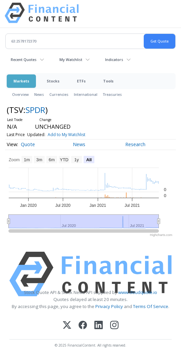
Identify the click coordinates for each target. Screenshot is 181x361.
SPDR (35, 109)
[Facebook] (83, 325)
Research (135, 144)
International (85, 94)
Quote (28, 144)
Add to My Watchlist (66, 134)
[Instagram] (114, 325)
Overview (20, 94)
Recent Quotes (24, 59)
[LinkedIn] (98, 325)
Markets (21, 80)
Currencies (59, 94)
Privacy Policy (109, 306)
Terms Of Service (150, 306)
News (39, 94)
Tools (108, 80)
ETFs (81, 80)
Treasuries (112, 94)
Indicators (114, 59)
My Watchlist (70, 59)
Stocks (53, 80)
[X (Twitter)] (67, 325)
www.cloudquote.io (137, 292)
